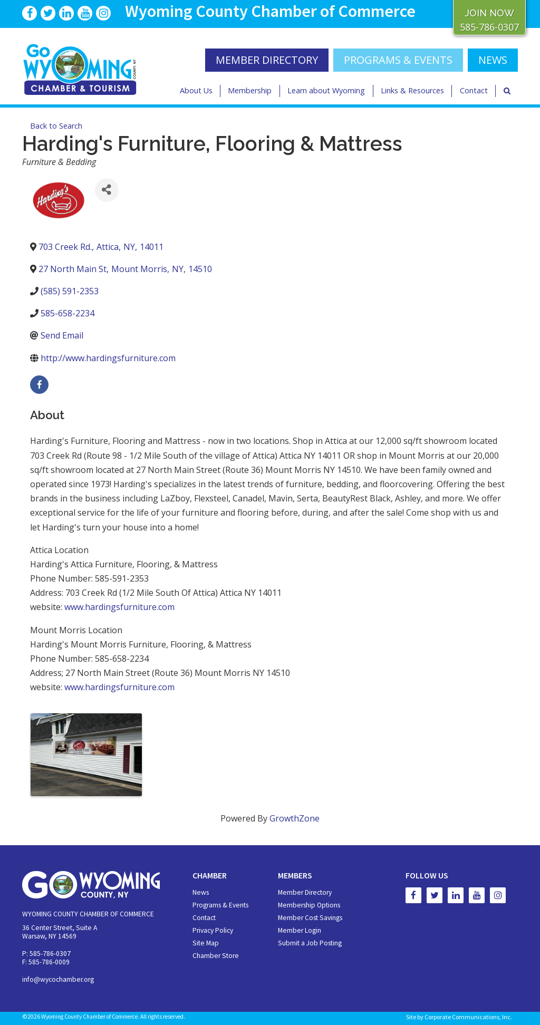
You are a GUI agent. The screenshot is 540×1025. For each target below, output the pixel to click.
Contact (474, 90)
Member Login (299, 930)
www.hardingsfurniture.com (119, 607)
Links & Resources (412, 90)
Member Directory (305, 892)
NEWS (492, 60)
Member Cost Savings (310, 917)
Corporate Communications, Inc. (468, 1017)
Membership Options (309, 905)
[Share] (107, 190)
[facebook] (39, 384)
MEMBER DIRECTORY (267, 60)
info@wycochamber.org (58, 979)
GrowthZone (294, 818)
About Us (196, 90)
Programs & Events (398, 60)
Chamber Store (215, 955)
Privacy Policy (212, 930)
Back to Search (56, 126)
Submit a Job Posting (310, 943)
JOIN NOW (489, 12)
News (200, 892)
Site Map (205, 943)
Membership (250, 90)
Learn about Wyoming (326, 90)
